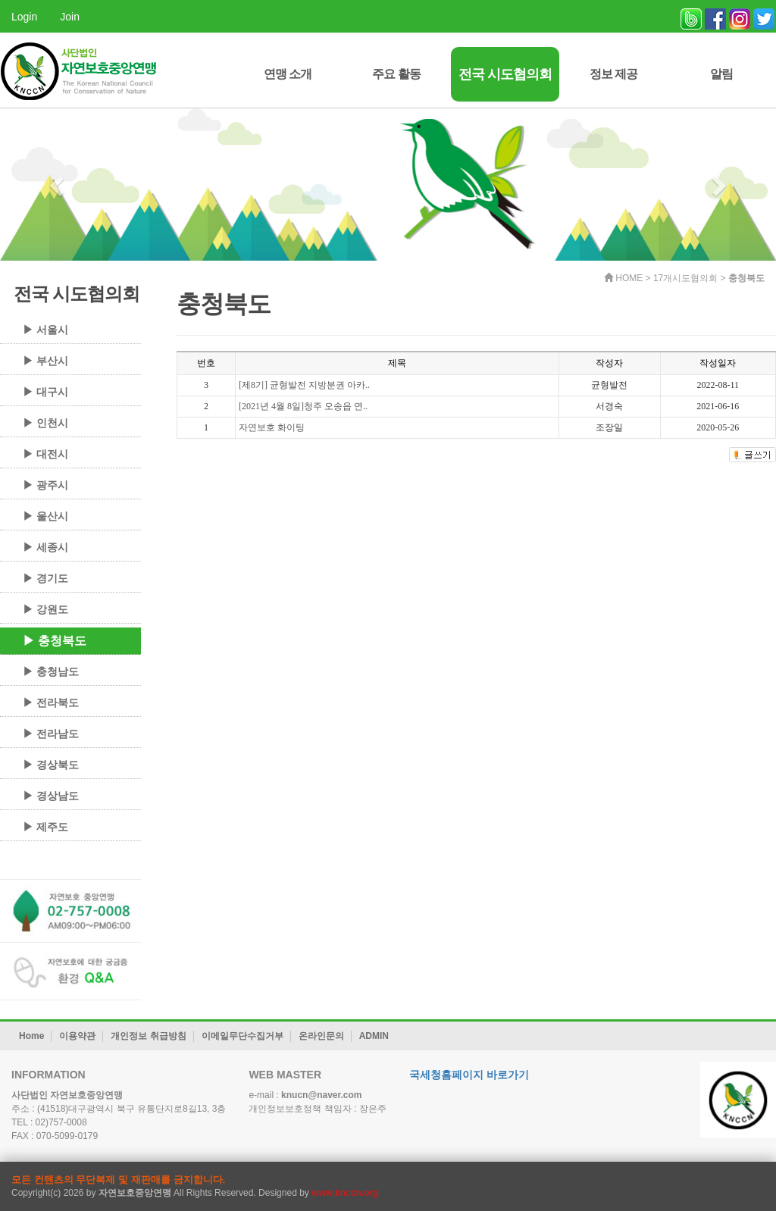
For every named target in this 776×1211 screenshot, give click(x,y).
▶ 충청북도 (54, 640)
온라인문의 (321, 1036)
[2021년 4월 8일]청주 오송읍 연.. (303, 406)
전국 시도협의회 (505, 74)
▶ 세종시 (45, 547)
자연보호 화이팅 (272, 427)
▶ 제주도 (45, 827)
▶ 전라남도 (51, 734)
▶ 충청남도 (51, 671)
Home (31, 1036)
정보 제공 (613, 73)
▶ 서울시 (45, 330)
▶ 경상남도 (51, 796)
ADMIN (374, 1036)
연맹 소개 (287, 73)
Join (70, 17)
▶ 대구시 (45, 392)
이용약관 (77, 1036)
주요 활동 (396, 73)
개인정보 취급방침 (148, 1036)
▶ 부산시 (45, 361)
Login (24, 17)
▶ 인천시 (45, 423)
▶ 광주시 (45, 485)
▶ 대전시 (45, 454)
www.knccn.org (344, 1193)
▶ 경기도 (45, 578)
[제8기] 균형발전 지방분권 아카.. (304, 385)
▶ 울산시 (45, 516)
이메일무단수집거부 (242, 1036)
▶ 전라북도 (51, 702)
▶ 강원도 (45, 609)
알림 (721, 73)
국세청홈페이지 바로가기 (469, 1075)
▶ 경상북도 (51, 765)
